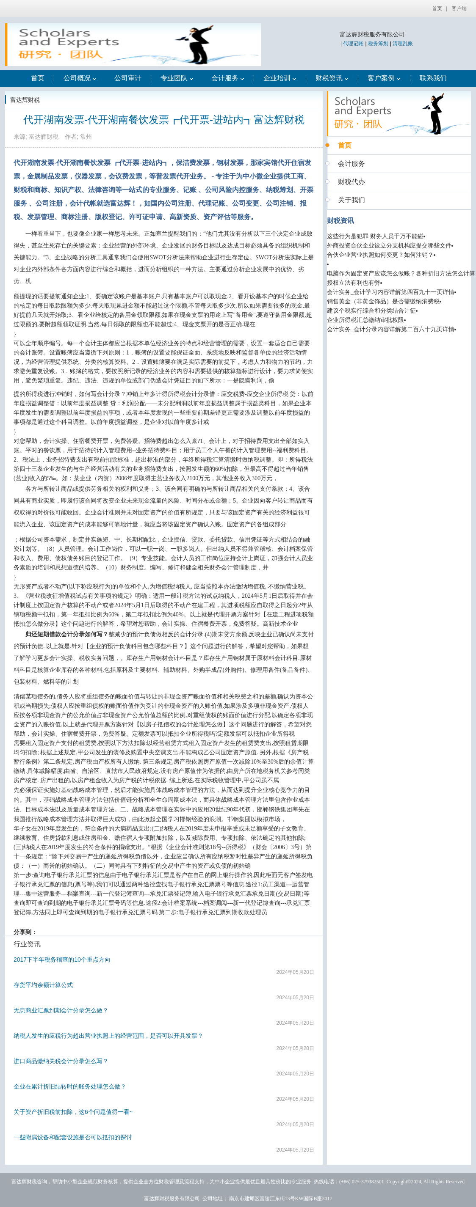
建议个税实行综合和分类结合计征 (371, 311)
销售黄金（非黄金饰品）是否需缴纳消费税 (383, 301)
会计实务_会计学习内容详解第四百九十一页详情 (390, 292)
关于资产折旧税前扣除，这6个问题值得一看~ (73, 1111)
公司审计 (127, 78)
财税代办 (351, 181)
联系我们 (433, 78)
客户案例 (384, 78)
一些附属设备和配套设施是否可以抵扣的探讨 (73, 1137)
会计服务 (227, 78)
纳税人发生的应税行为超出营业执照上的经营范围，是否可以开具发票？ (108, 1035)
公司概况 (80, 78)
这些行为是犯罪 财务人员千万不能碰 (375, 236)
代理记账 (353, 44)
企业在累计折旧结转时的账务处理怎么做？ (70, 1086)
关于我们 (351, 199)
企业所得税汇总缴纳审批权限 (365, 320)
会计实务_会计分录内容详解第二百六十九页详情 (390, 329)
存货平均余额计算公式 (43, 985)
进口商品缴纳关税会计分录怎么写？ (61, 1061)
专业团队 (177, 78)
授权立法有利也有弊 (353, 283)
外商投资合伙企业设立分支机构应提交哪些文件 (389, 245)
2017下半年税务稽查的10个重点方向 (62, 959)
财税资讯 (332, 78)
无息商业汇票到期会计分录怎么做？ (61, 1010)
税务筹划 (378, 44)
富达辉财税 (25, 99)
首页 (437, 8)
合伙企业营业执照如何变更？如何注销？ (380, 255)
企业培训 (279, 78)
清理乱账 (403, 44)
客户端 (459, 8)
